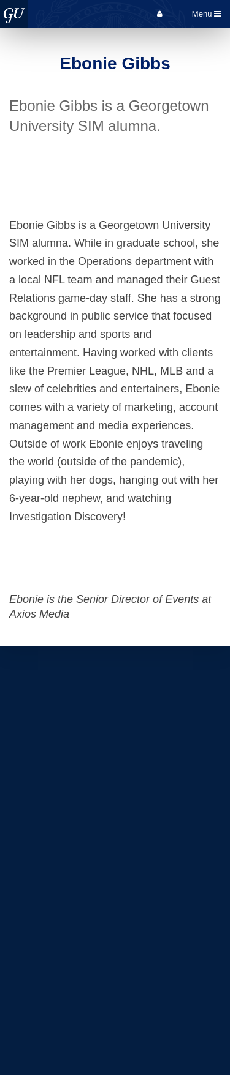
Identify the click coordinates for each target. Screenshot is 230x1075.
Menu (206, 13)
